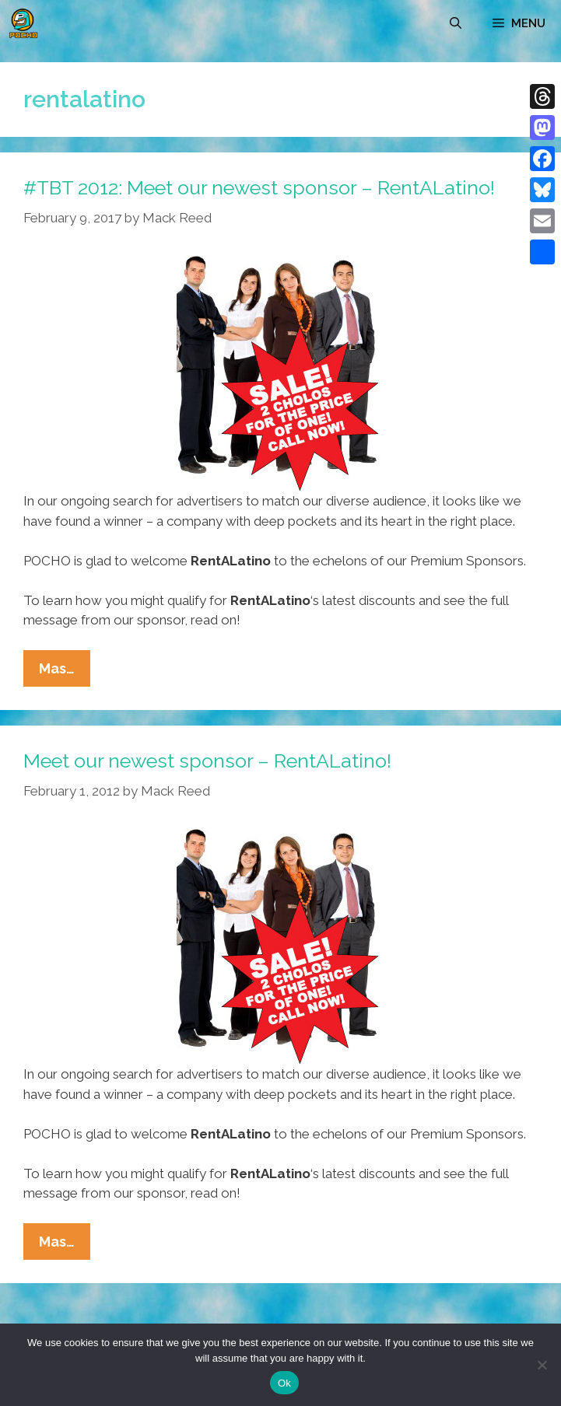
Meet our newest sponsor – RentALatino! (207, 760)
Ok (284, 1383)
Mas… (64, 672)
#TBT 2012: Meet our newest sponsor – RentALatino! (259, 187)
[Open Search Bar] (455, 23)
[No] (541, 1365)
